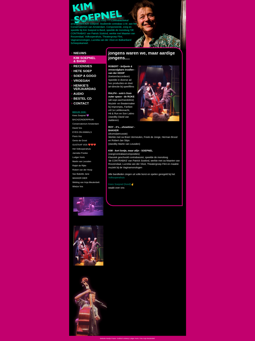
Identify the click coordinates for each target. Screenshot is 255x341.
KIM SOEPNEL (83, 59)
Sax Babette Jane (80, 174)
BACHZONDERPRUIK (83, 119)
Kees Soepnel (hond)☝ (121, 184)
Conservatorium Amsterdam (85, 124)
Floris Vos (77, 136)
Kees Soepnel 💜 (80, 115)
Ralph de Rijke (79, 165)
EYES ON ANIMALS (82, 132)
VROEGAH (80, 80)
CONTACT (80, 103)
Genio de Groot (79, 140)
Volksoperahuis (116, 177)
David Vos (77, 128)
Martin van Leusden (81, 161)
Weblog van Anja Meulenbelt (86, 182)
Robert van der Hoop (82, 169)
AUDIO (77, 93)
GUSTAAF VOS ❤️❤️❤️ (84, 144)
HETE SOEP (81, 71)
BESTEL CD (81, 98)
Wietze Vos (77, 186)
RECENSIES (81, 66)
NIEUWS (78, 53)
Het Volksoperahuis (81, 149)
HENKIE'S (83, 87)
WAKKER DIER (79, 178)
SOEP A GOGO (83, 76)
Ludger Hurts (78, 157)
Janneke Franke (80, 153)
